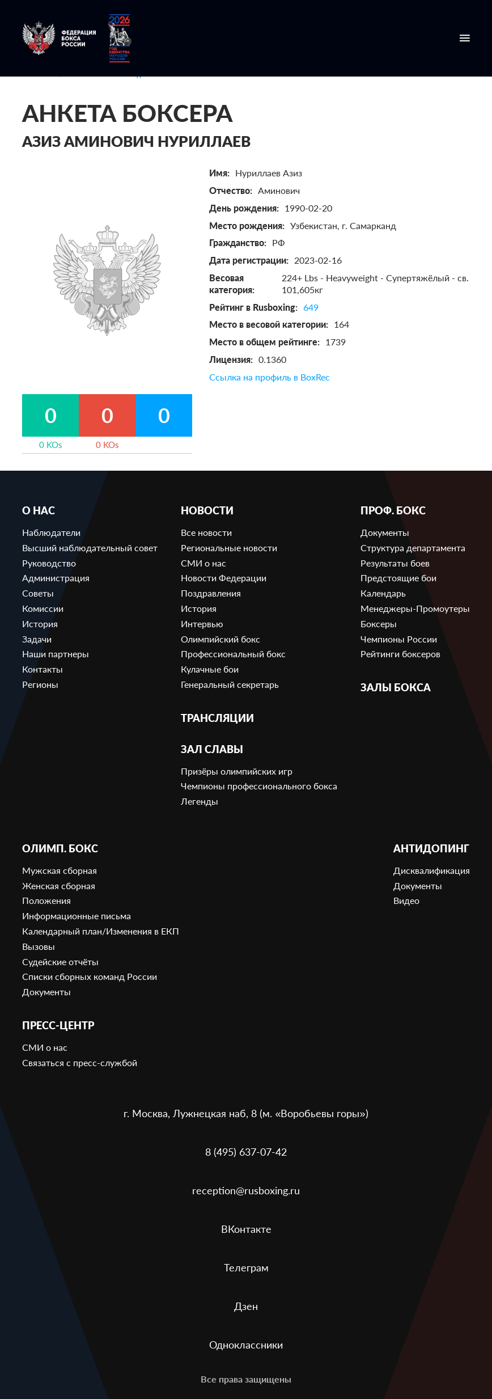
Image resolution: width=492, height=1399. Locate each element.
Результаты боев (395, 562)
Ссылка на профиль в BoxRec (269, 376)
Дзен (246, 1306)
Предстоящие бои (398, 577)
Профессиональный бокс (233, 653)
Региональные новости (229, 547)
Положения (46, 900)
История (40, 623)
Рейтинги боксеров (400, 653)
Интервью (202, 623)
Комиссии (42, 608)
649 (311, 307)
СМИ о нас (203, 562)
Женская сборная (58, 885)
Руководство (49, 562)
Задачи (37, 638)
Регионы (40, 684)
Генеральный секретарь (230, 684)
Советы (38, 593)
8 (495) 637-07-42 (246, 1152)
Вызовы (38, 946)
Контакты (42, 668)
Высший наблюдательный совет (90, 547)
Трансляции (217, 718)
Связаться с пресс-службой (79, 1062)
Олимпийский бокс (220, 638)
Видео (406, 900)
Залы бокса (395, 688)
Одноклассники (246, 1344)
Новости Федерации (223, 577)
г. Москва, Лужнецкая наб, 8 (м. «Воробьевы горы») (246, 1113)
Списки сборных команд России (89, 976)
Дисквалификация (431, 870)
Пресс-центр (58, 1026)
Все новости (206, 532)
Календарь (383, 593)
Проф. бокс (393, 511)
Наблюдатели (51, 532)
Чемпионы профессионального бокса (259, 785)
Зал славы (212, 749)
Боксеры (378, 623)
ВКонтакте (246, 1229)
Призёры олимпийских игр (236, 771)
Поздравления (211, 593)
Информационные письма (76, 915)
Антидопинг (431, 849)
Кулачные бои (210, 668)
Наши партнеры (55, 653)
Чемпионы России (398, 638)
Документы (384, 532)
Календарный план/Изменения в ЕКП (100, 930)
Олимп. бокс (60, 849)
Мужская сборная (59, 870)
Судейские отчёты (60, 961)
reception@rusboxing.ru (246, 1190)
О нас (38, 511)
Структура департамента (412, 547)
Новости (207, 511)
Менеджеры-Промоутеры (415, 608)
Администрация (56, 577)
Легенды (199, 801)
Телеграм (246, 1267)
